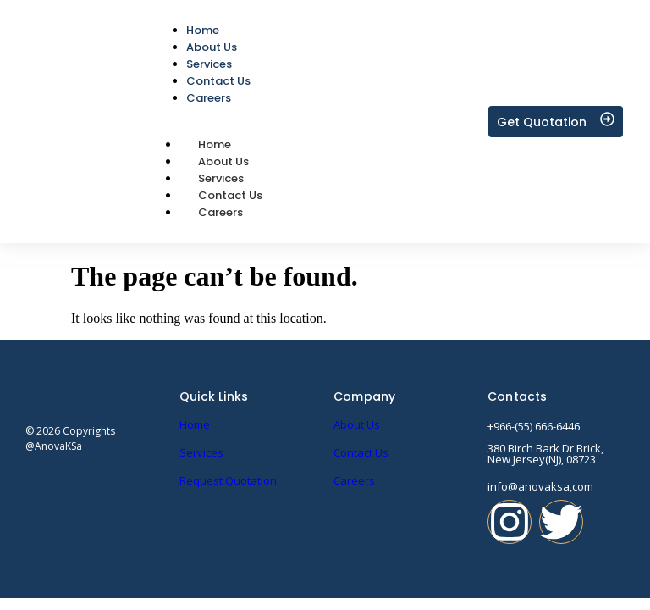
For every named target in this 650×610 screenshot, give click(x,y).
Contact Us (360, 452)
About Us (356, 424)
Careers (220, 212)
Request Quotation (228, 480)
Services (201, 452)
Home (194, 424)
